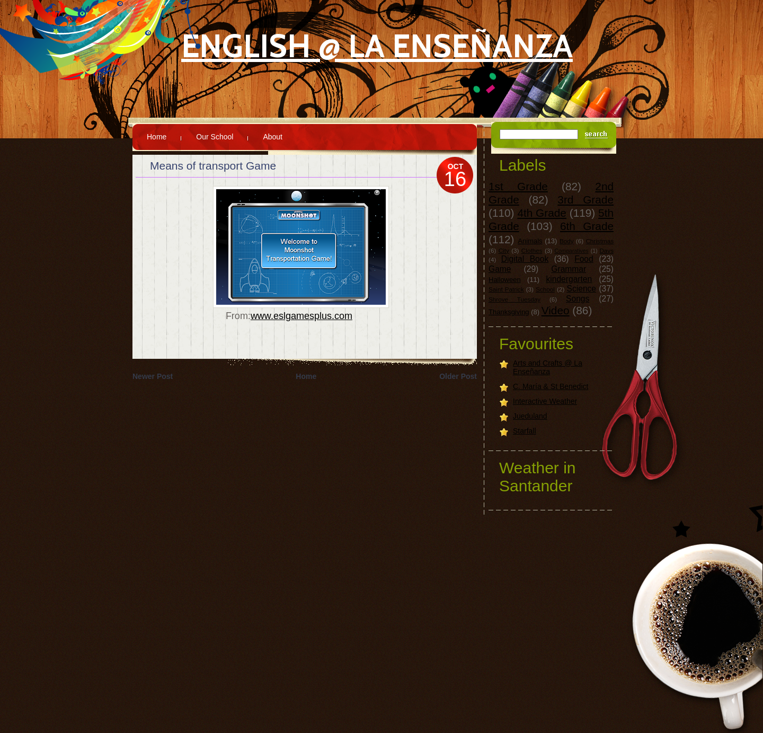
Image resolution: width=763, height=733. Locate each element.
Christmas (599, 240)
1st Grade (518, 186)
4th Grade (541, 213)
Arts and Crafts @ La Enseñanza (547, 367)
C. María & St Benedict (550, 386)
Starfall (524, 431)
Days (606, 250)
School (545, 289)
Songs (577, 298)
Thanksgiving (509, 312)
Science (581, 288)
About (272, 137)
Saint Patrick (506, 289)
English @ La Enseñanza (377, 46)
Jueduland (530, 416)
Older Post (458, 376)
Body (567, 240)
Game (500, 268)
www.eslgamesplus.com (301, 316)
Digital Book (524, 258)
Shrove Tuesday (514, 299)
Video (556, 310)
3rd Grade (585, 199)
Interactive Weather (545, 401)
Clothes (532, 250)
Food (583, 258)
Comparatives (572, 251)
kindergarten (569, 279)
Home (156, 137)
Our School (214, 137)
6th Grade (587, 226)
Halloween (505, 280)
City (504, 250)
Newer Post (152, 376)
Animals (530, 241)
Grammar (568, 268)
